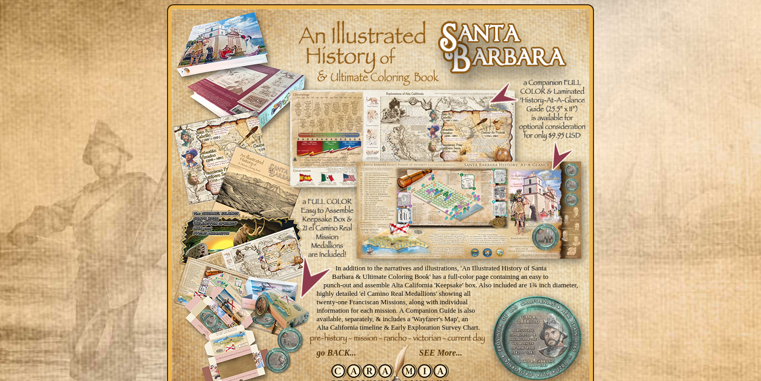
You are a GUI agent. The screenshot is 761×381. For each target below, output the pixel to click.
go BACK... (336, 352)
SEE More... (440, 352)
